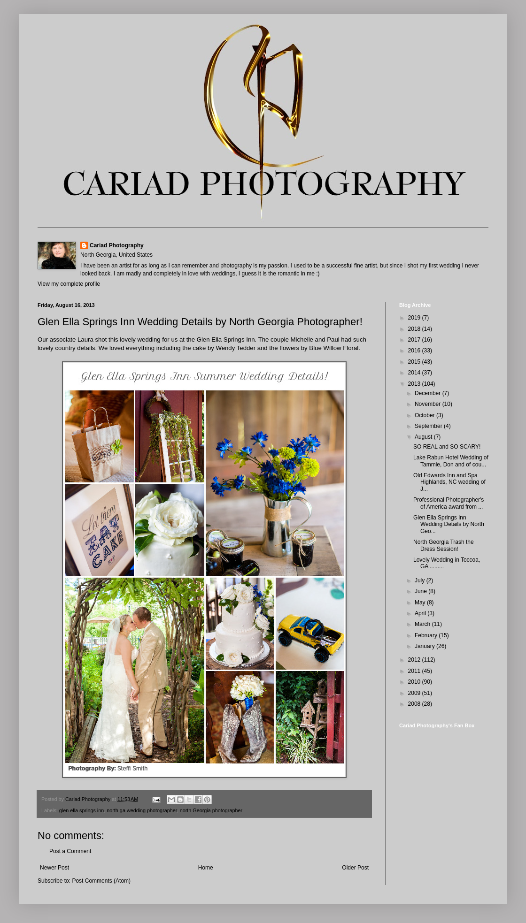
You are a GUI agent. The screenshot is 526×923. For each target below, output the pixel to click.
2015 (415, 362)
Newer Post (54, 867)
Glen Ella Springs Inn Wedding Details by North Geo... (448, 524)
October (425, 415)
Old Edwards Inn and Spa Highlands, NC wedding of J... (449, 482)
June (421, 591)
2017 (415, 339)
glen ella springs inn (81, 810)
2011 (415, 671)
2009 (415, 693)
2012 (415, 659)
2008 (415, 704)
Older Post (355, 867)
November (428, 404)
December (428, 393)
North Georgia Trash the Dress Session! (443, 545)
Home (205, 867)
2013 (415, 384)
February (427, 635)
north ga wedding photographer (142, 810)
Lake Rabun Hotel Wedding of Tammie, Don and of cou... (450, 460)
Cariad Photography (117, 245)
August (424, 437)
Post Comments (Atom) (101, 880)
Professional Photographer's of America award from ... (448, 503)
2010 (415, 682)
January (425, 646)
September (429, 426)
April (421, 613)
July (420, 580)
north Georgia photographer (211, 810)
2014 (415, 372)
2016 (415, 350)
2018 (415, 329)
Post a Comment (70, 851)
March (423, 624)
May (421, 602)
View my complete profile (69, 284)
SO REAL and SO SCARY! (446, 446)
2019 (415, 317)
